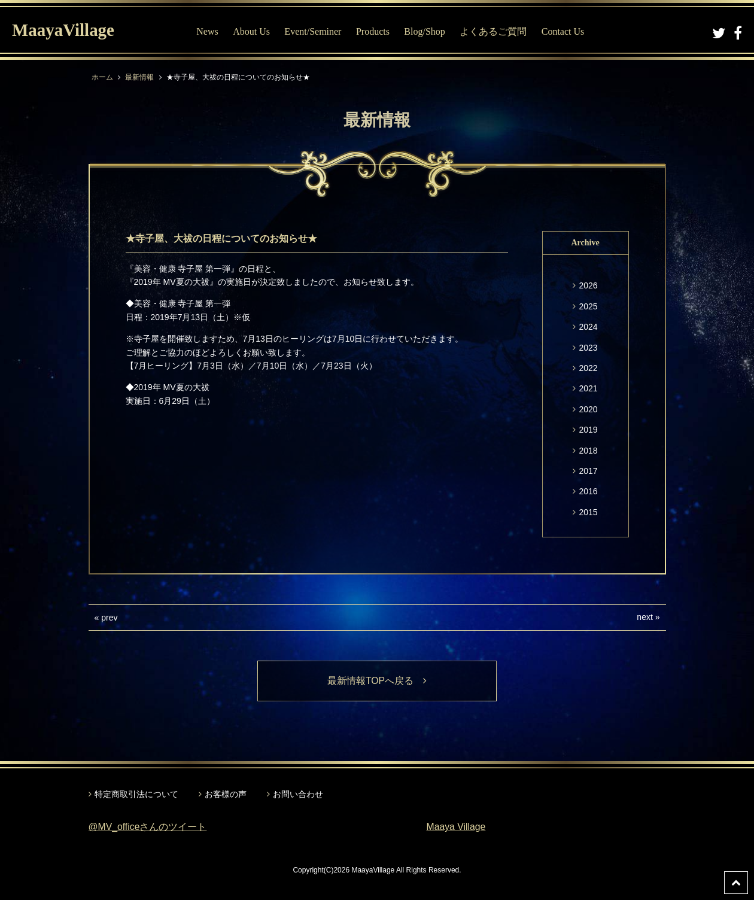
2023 (588, 347)
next (644, 617)
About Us (253, 31)
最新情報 (139, 77)
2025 (588, 306)
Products (374, 31)
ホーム (102, 77)
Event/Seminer (314, 31)
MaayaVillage (65, 30)
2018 (588, 450)
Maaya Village (457, 827)
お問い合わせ (298, 794)
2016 (588, 491)
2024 (588, 327)
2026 (588, 285)
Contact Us (564, 31)
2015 (588, 512)
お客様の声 (226, 794)
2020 (588, 409)
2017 (588, 471)
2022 (588, 368)
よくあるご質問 (494, 31)
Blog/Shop (426, 31)
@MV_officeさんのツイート (148, 827)
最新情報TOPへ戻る (377, 681)
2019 (588, 429)
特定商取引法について (136, 794)
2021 (588, 388)
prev (109, 617)
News (209, 31)
